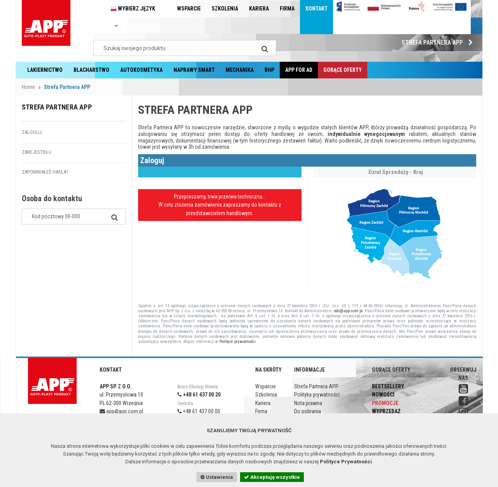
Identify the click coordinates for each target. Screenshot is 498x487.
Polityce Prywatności (346, 461)
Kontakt (316, 8)
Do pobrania (307, 411)
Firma (287, 8)
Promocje (385, 403)
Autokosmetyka (141, 70)
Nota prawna (308, 403)
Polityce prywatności (237, 341)
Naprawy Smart (194, 70)
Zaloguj (32, 132)
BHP (269, 70)
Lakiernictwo (45, 70)
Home (28, 87)
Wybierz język (132, 16)
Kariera (259, 8)
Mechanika (240, 70)
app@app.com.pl (121, 411)
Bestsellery (388, 386)
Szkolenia (225, 8)
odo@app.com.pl (348, 310)
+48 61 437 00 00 (198, 411)
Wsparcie (189, 8)
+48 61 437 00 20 (199, 394)
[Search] (264, 48)
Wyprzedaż (386, 411)
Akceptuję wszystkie (272, 477)
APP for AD (298, 70)
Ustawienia (216, 477)
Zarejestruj (36, 152)
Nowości (383, 394)
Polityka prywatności (317, 394)
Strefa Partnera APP (439, 42)
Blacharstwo (91, 70)
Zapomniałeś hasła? (45, 172)
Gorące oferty (342, 70)
